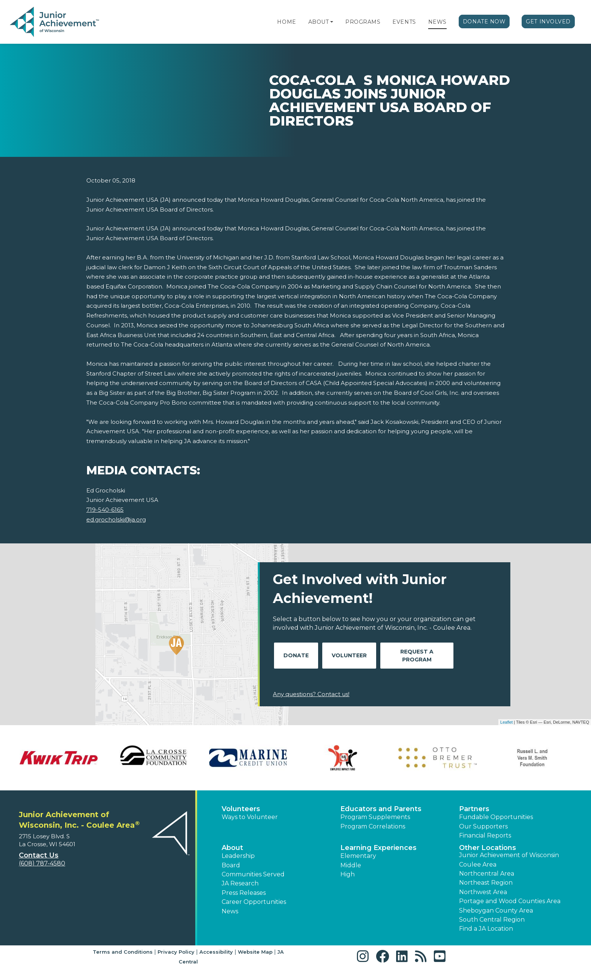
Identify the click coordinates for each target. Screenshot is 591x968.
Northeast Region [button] (486, 882)
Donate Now (484, 21)
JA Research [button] (240, 883)
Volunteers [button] (241, 808)
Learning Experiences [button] (378, 847)
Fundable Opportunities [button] (496, 817)
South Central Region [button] (492, 919)
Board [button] (231, 865)
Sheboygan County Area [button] (496, 910)
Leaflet (506, 722)
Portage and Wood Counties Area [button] (509, 901)
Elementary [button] (358, 855)
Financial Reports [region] (485, 835)
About (318, 21)
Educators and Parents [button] (380, 808)
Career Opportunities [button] (254, 901)
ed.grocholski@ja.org (116, 519)
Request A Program (416, 655)
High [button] (347, 874)
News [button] (230, 911)
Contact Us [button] (38, 855)
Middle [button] (350, 865)
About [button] (232, 847)
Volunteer (349, 655)
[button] (331, 21)
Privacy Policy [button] (176, 952)
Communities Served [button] (253, 874)
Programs (362, 21)
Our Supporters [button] (483, 826)
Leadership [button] (238, 855)
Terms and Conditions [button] (123, 952)
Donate (296, 655)
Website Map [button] (255, 952)
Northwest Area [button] (483, 892)
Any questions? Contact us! (311, 694)
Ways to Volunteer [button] (250, 817)
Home (286, 21)
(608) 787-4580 (42, 863)
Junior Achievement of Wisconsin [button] (509, 855)
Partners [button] (474, 808)
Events (404, 21)
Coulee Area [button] (477, 864)
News (437, 21)
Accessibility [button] (216, 952)
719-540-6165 (105, 509)
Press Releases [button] (244, 892)
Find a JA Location (486, 928)
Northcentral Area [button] (486, 873)
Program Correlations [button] (372, 826)
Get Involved (548, 21)
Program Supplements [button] (375, 817)
